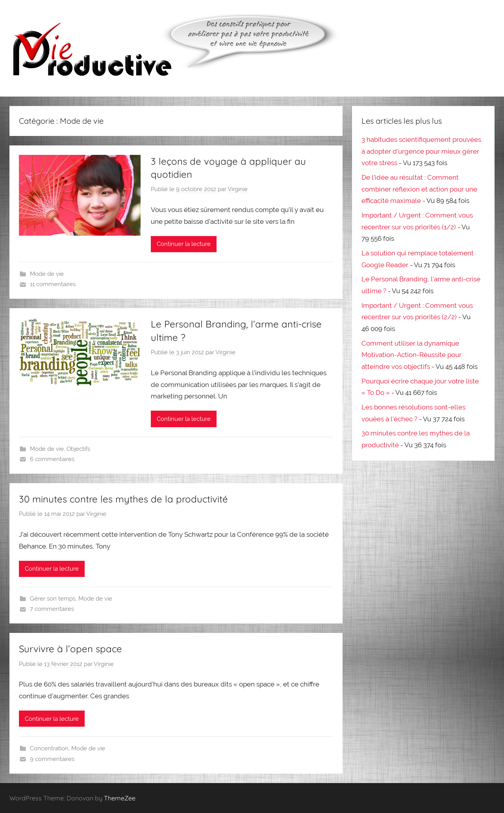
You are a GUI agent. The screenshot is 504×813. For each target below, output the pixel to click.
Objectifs (78, 448)
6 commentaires (52, 459)
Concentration (49, 748)
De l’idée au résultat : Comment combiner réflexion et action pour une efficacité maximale (419, 189)
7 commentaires (52, 608)
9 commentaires (52, 759)
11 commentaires (53, 284)
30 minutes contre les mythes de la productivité (123, 499)
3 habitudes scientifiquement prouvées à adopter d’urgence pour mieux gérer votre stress (421, 151)
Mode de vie (47, 273)
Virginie (238, 189)
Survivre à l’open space (70, 649)
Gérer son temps (53, 598)
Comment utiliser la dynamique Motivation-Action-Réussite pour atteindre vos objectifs (411, 355)
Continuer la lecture (184, 243)
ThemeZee (119, 798)
